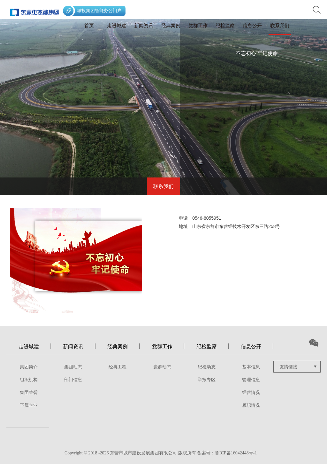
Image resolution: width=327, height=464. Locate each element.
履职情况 (251, 405)
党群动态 (162, 367)
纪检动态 (207, 367)
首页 (89, 25)
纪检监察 (225, 25)
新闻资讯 (143, 25)
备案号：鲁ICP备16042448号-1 (227, 453)
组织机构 (29, 379)
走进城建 (116, 25)
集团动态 (73, 367)
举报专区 (207, 379)
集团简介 (29, 367)
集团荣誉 (29, 392)
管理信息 (251, 379)
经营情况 (251, 392)
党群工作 (198, 25)
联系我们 (279, 25)
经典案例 (170, 25)
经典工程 (117, 367)
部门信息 (73, 379)
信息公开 (252, 25)
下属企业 (29, 405)
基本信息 (251, 367)
